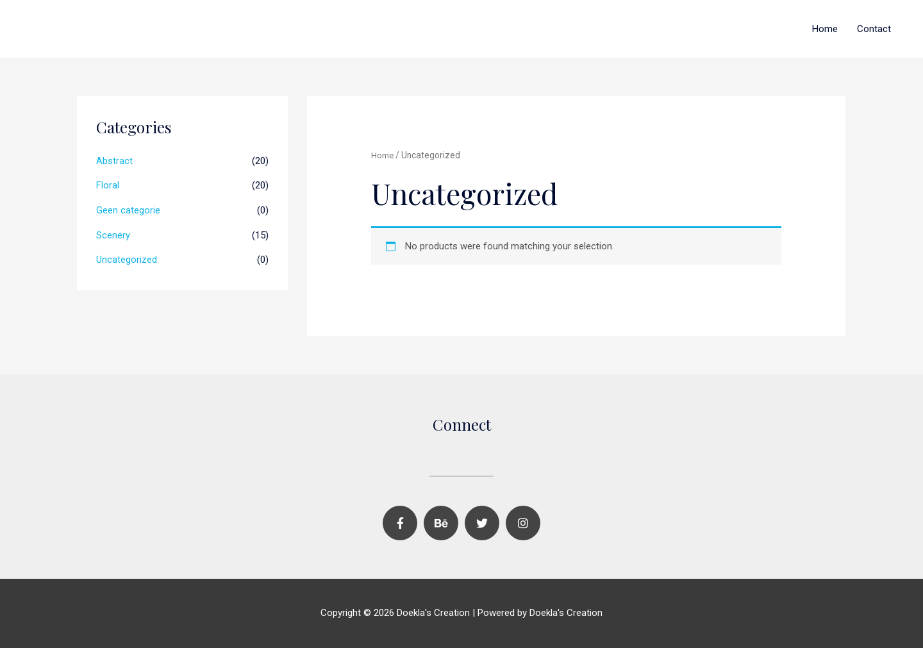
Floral (107, 184)
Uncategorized (126, 257)
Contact (874, 29)
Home (825, 29)
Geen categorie (128, 209)
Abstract (114, 161)
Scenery (113, 233)
